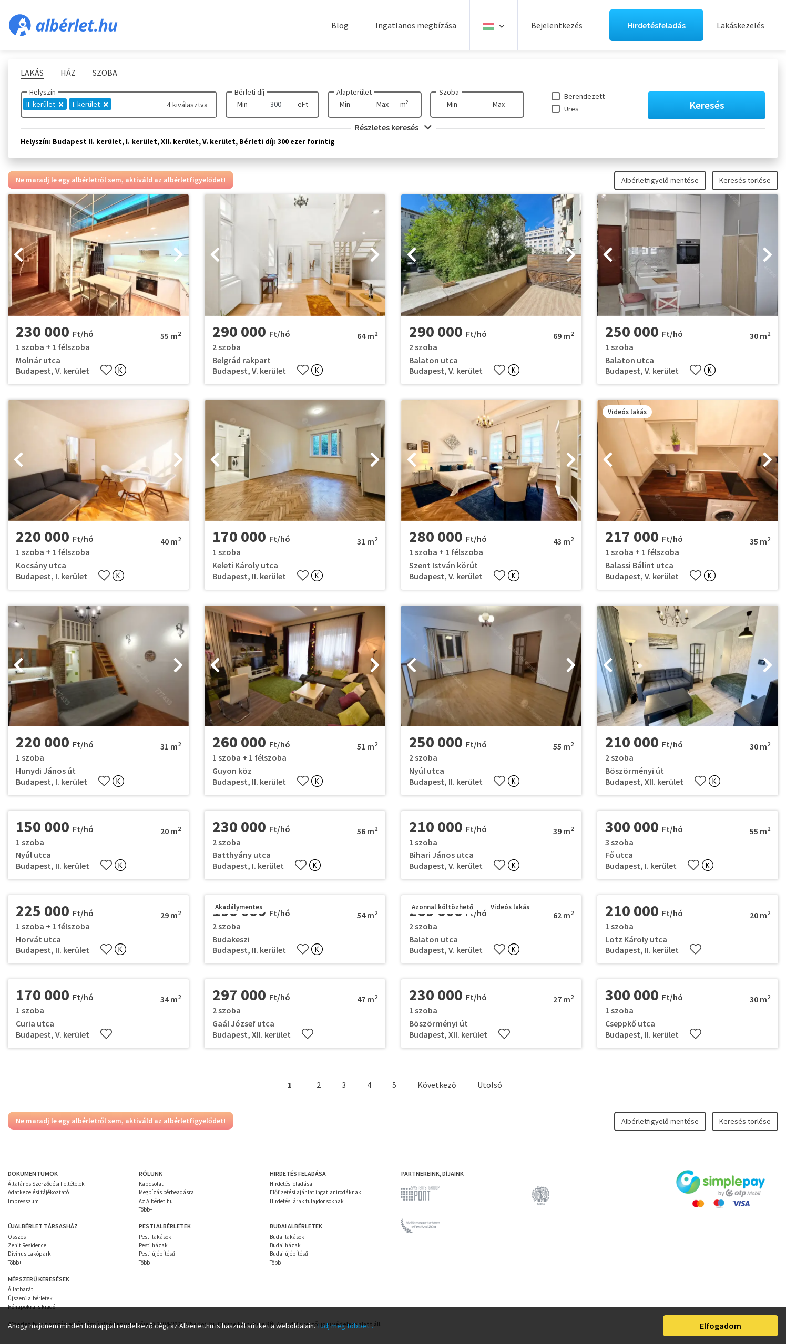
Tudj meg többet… (346, 1325)
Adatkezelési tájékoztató (38, 1192)
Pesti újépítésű (157, 1253)
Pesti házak (153, 1245)
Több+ (145, 1209)
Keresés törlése (745, 180)
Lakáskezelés (740, 25)
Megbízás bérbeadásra (166, 1192)
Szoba (449, 92)
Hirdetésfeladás (656, 25)
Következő (436, 1085)
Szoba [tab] (105, 72)
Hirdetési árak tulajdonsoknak (307, 1201)
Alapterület (354, 92)
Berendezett (584, 96)
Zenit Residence (27, 1245)
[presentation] (18, 255)
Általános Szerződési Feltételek (46, 1183)
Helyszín (42, 92)
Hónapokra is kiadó (31, 1306)
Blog (340, 25)
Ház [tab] (68, 72)
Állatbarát (20, 1289)
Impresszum (23, 1201)
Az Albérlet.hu (156, 1201)
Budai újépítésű (289, 1253)
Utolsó (489, 1085)
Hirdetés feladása (291, 1183)
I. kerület (90, 104)
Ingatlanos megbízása (415, 25)
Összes (17, 1236)
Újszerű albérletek (30, 1298)
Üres (571, 109)
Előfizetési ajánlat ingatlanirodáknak (315, 1192)
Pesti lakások (155, 1236)
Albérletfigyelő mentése (660, 180)
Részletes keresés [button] (393, 127)
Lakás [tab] (32, 72)
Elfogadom (720, 1325)
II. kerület (44, 104)
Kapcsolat (151, 1183)
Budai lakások (287, 1236)
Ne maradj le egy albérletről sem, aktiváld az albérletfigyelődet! (121, 179)
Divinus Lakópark (29, 1253)
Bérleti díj (249, 92)
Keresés (706, 104)
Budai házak (285, 1245)
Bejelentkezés (557, 25)
